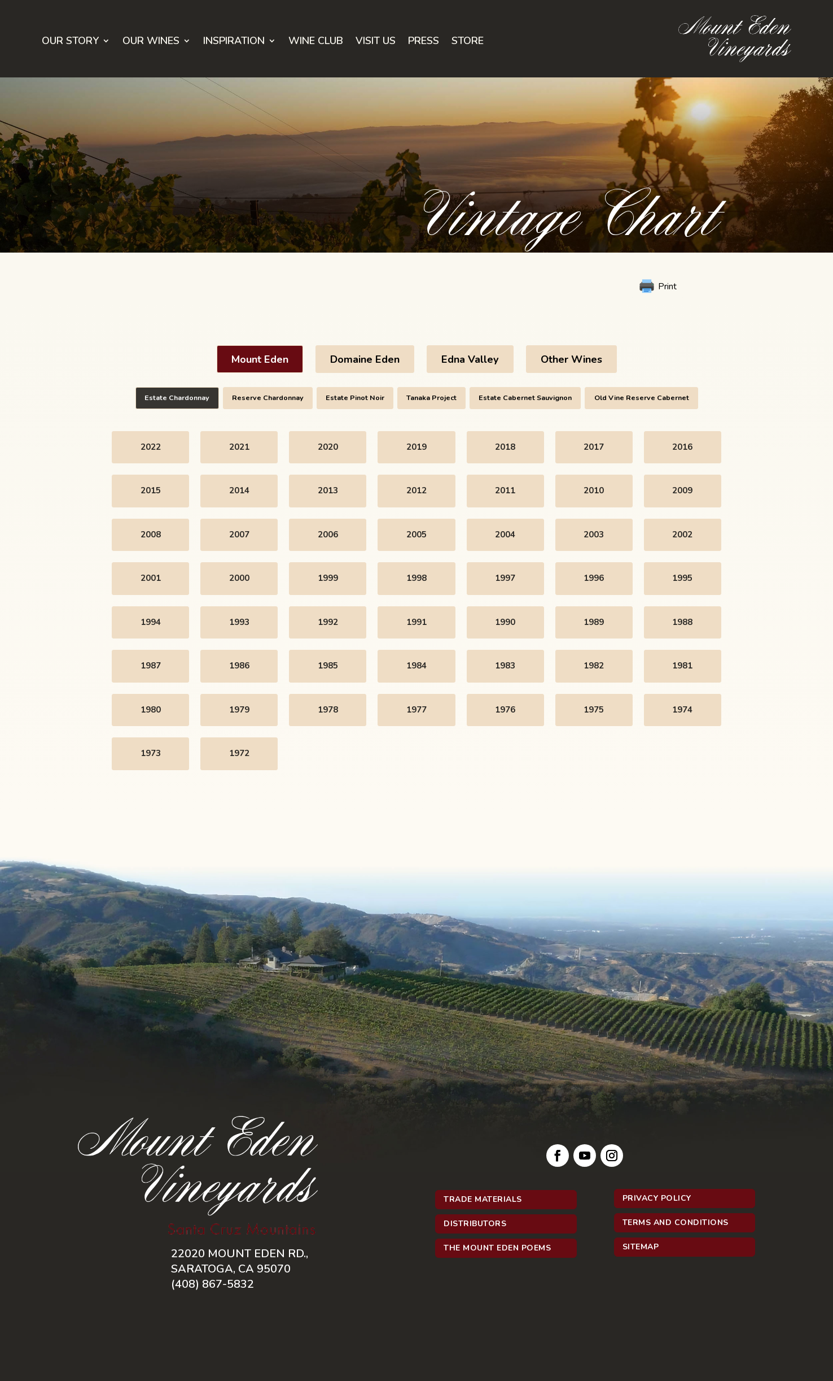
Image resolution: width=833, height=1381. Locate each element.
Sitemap (640, 1246)
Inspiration (234, 42)
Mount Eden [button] (259, 359)
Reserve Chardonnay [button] (268, 397)
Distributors (475, 1223)
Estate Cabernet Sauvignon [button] (525, 397)
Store (467, 42)
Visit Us (376, 42)
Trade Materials (483, 1199)
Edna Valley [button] (470, 359)
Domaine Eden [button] (365, 359)
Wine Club (315, 42)
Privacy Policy (656, 1198)
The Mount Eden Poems (497, 1248)
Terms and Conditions (675, 1222)
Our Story (70, 42)
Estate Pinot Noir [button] (355, 397)
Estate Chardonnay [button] (176, 397)
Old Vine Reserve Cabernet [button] (641, 397)
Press (423, 42)
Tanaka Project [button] (431, 397)
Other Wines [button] (571, 359)
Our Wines (150, 42)
